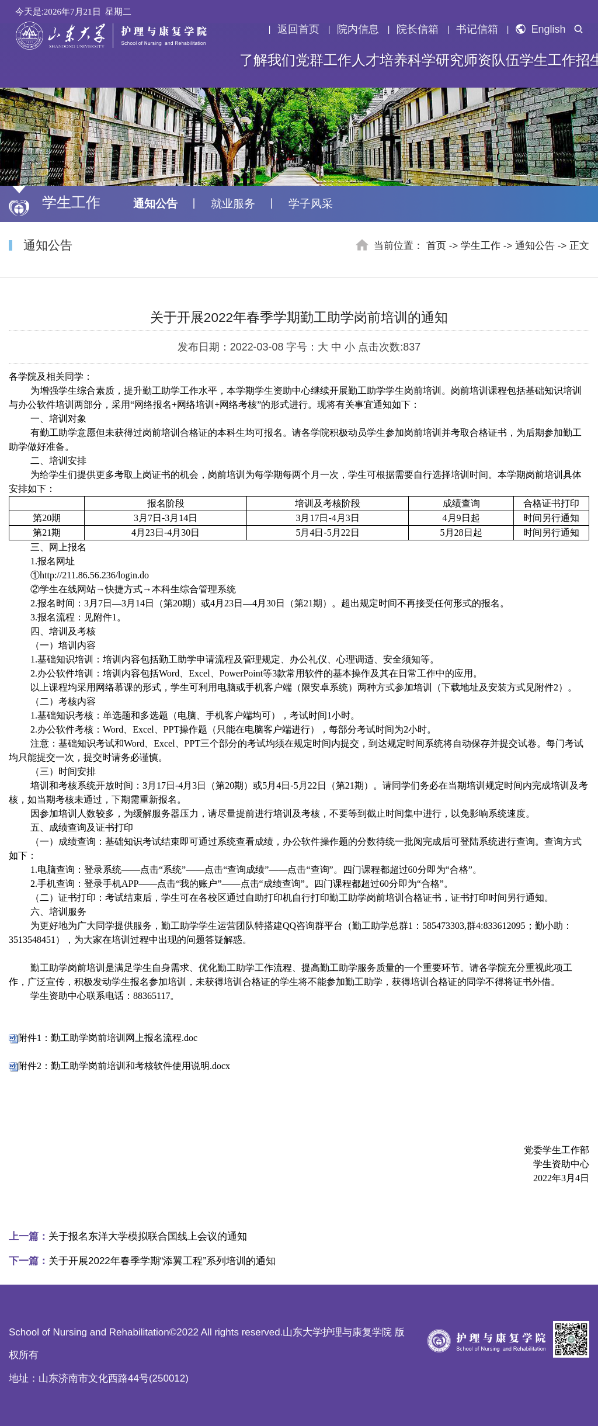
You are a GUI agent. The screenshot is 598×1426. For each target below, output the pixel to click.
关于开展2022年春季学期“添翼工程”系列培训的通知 (142, 1261)
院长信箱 (418, 29)
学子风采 (310, 203)
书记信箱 (477, 29)
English (541, 29)
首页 (436, 245)
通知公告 (155, 203)
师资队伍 (492, 60)
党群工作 (323, 60)
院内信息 (358, 29)
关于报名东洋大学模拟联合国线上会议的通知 (128, 1236)
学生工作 (548, 60)
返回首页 (298, 29)
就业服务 (233, 203)
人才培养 (380, 60)
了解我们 (267, 60)
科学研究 (436, 60)
